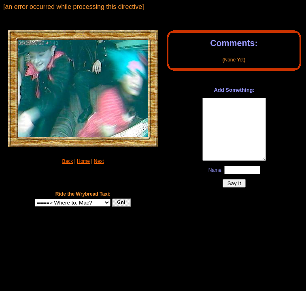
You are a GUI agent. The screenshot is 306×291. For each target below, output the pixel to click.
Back (67, 161)
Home (83, 161)
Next (99, 161)
